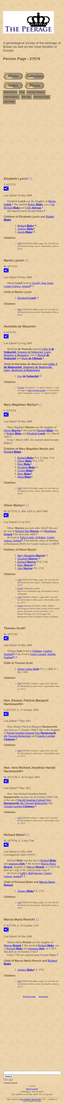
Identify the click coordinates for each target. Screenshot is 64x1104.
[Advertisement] (32, 142)
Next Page (9, 101)
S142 (20, 605)
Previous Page (41, 97)
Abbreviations (11, 97)
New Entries (10, 92)
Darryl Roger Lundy (37, 390)
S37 (20, 597)
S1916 (21, 387)
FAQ (22, 92)
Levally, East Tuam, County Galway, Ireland (29, 285)
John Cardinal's (25, 1099)
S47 (20, 243)
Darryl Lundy (32, 1089)
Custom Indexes (35, 92)
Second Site (36, 1099)
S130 (20, 588)
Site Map (26, 97)
